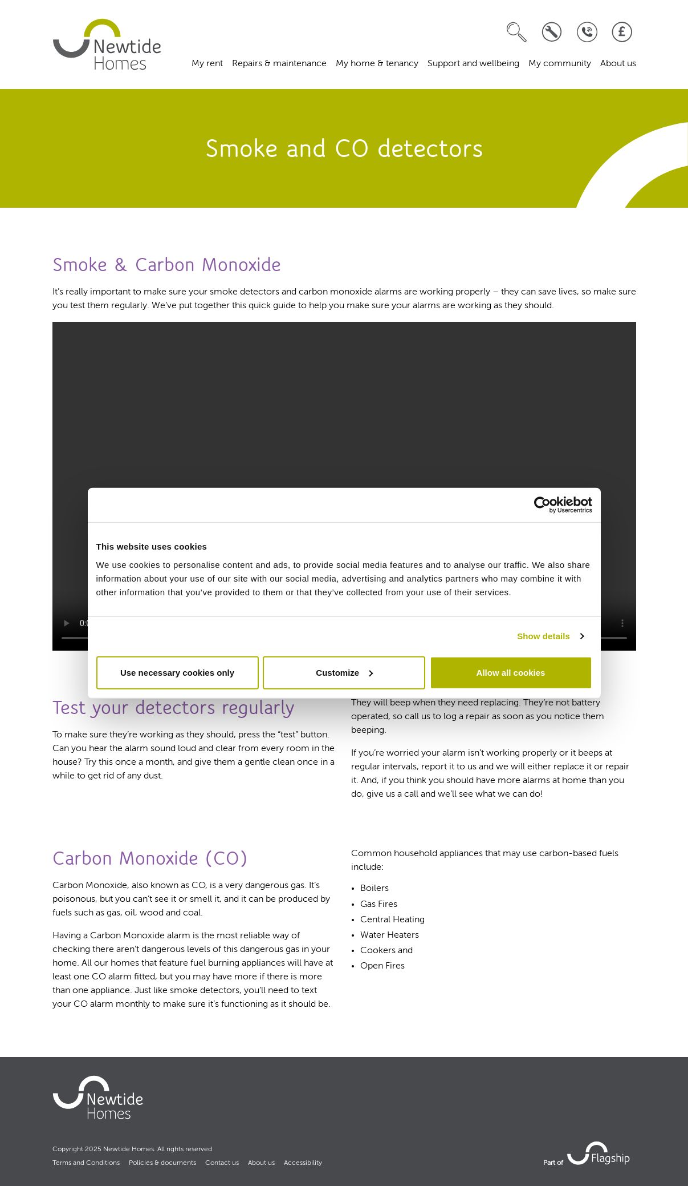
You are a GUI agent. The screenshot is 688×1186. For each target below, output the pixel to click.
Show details (543, 636)
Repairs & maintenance (279, 63)
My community (559, 63)
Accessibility (303, 1163)
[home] (107, 44)
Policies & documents (162, 1163)
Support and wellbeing (473, 63)
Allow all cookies (511, 672)
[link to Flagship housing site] (599, 1153)
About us (618, 63)
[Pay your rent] (622, 32)
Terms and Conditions (86, 1163)
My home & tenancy (377, 63)
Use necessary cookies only (177, 672)
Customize (344, 672)
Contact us (222, 1163)
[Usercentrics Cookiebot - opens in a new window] (542, 505)
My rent (207, 63)
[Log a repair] (552, 32)
